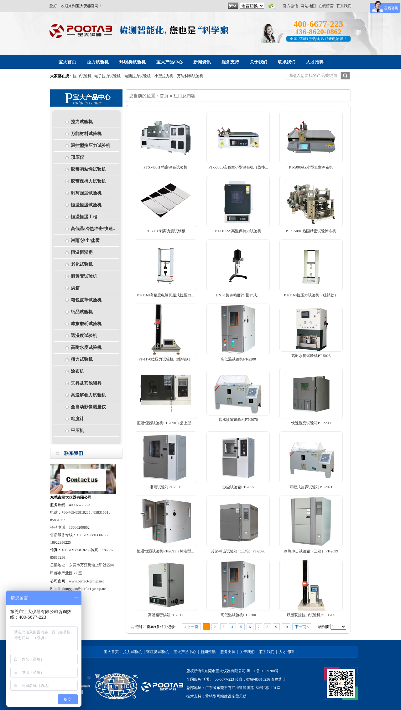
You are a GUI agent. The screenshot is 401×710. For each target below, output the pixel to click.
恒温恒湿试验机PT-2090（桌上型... (165, 423)
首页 (164, 95)
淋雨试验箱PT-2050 (165, 487)
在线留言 (326, 6)
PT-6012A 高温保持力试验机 (238, 231)
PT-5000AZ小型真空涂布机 (311, 167)
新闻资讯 (208, 652)
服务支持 (227, 652)
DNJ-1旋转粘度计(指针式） (238, 295)
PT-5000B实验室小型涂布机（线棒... (238, 167)
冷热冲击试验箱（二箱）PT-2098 (238, 551)
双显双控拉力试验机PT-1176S (311, 615)
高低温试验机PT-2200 (238, 359)
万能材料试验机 (190, 76)
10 (286, 627)
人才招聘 (286, 652)
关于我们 (247, 652)
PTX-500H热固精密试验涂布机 (311, 231)
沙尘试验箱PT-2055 (238, 487)
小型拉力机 (163, 76)
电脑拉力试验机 (137, 76)
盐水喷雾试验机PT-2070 (238, 419)
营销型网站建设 (218, 696)
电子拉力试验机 (107, 76)
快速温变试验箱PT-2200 (311, 423)
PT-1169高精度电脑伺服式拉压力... (165, 295)
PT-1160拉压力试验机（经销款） (311, 295)
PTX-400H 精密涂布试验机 (165, 167)
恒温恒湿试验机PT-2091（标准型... (165, 551)
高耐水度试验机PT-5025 (311, 356)
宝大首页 (111, 652)
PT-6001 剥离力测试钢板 (165, 231)
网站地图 (308, 6)
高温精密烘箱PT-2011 (165, 615)
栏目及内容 (184, 95)
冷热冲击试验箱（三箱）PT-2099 (311, 551)
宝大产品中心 (185, 652)
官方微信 (290, 6)
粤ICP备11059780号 (263, 671)
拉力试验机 (82, 76)
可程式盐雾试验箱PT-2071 (310, 487)
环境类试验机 (157, 652)
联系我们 (344, 6)
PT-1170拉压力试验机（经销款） (165, 359)
